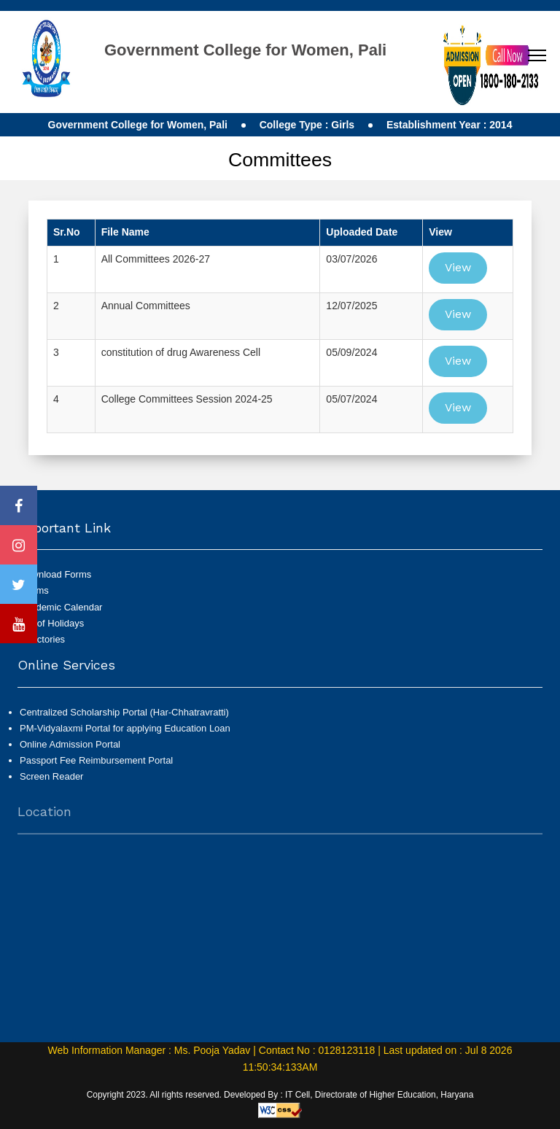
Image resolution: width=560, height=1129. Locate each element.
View (458, 267)
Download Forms (55, 574)
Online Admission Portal (70, 750)
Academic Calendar (61, 607)
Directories (42, 639)
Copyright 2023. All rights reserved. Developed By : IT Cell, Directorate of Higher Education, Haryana (280, 1095)
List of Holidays (52, 623)
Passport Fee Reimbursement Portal (96, 766)
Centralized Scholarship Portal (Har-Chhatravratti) (124, 718)
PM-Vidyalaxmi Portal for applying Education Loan (125, 734)
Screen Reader (51, 782)
